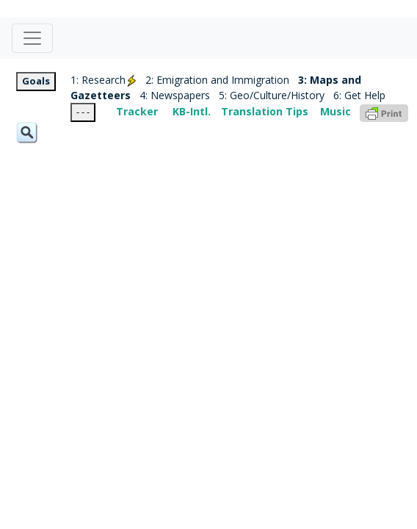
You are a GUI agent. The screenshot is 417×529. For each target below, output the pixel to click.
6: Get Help (359, 95)
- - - (83, 111)
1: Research (103, 80)
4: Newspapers (174, 95)
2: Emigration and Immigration (217, 80)
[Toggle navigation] (32, 38)
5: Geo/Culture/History (271, 95)
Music (335, 111)
